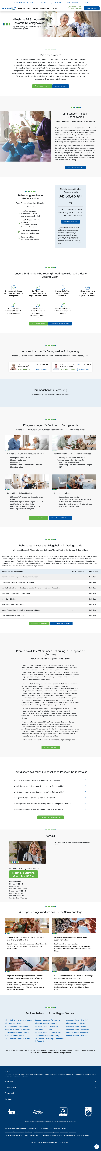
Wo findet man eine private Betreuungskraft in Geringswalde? (39, 792)
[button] (96, 1146)
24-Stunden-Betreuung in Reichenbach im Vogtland (50, 1040)
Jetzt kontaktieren (50, 747)
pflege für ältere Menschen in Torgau (18, 1039)
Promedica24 (10, 1087)
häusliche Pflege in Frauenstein (46, 1026)
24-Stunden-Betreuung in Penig (47, 1036)
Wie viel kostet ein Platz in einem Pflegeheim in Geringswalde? (39, 786)
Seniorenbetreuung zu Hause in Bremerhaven (76, 1135)
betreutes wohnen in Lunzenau (77, 1029)
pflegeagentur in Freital (13, 1023)
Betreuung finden (92, 8)
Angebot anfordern (38, 323)
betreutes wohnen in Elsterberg (16, 1026)
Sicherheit (9, 1093)
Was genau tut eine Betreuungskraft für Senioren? (34, 798)
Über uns (54, 8)
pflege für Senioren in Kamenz (46, 1023)
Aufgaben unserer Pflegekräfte (60, 323)
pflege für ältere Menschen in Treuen (18, 1020)
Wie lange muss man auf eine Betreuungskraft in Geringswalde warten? (43, 804)
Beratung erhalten (41, 369)
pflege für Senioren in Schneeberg (17, 1029)
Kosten (29, 8)
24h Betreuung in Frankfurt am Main (15, 1128)
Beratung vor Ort (45, 8)
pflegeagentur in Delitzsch (75, 1023)
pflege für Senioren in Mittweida (77, 1032)
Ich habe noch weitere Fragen (61, 623)
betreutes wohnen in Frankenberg (47, 1020)
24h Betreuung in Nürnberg (58, 1128)
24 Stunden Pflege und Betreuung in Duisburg (18, 1132)
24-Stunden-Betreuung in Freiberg (18, 1032)
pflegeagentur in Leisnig (44, 1029)
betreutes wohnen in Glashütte (77, 1036)
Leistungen (21, 8)
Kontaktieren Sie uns (39, 518)
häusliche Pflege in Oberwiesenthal (48, 1032)
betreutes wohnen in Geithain (76, 1026)
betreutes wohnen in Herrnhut (77, 1020)
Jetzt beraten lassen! (42, 86)
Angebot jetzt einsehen (39, 623)
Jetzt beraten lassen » (70, 221)
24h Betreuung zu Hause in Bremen (38, 1128)
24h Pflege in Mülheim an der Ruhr (52, 1135)
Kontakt (8, 1099)
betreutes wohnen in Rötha (14, 1036)
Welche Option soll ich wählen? (60, 518)
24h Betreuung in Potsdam (68, 1132)
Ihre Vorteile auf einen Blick (76, 167)
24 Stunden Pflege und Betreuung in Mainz (46, 1132)
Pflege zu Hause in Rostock (32, 1135)
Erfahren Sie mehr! (60, 86)
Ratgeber (35, 8)
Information (10, 1081)
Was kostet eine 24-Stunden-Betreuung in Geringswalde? (37, 780)
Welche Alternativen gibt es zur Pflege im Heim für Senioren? (38, 809)
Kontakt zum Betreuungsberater (50, 817)
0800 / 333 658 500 (75, 8)
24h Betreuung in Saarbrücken (14, 1135)
